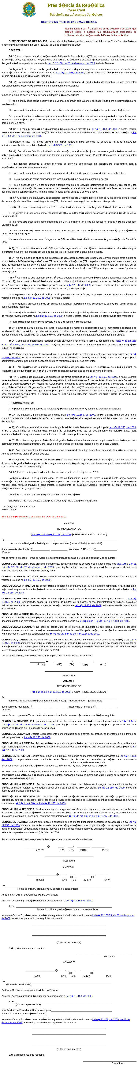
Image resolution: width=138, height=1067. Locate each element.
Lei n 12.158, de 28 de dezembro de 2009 (71, 63)
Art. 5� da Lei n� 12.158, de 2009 (51, 534)
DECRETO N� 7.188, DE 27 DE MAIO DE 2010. (69, 22)
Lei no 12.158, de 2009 (111, 787)
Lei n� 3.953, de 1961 (60, 145)
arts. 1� (121, 563)
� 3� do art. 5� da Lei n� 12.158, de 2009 (104, 621)
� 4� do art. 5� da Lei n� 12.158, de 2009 (74, 633)
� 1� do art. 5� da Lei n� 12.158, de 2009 (41, 803)
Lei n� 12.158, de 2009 (70, 72)
